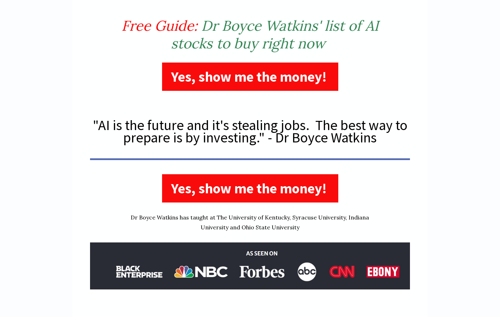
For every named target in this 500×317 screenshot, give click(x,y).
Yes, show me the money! (250, 77)
